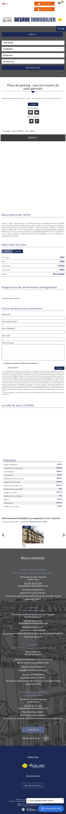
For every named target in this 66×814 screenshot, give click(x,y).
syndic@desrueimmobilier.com (33, 623)
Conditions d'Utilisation (51, 392)
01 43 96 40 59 (37, 667)
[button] (51, 808)
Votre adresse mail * (10, 321)
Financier (18, 251)
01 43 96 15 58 (45, 659)
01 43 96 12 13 (33, 620)
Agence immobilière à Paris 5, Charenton (13, 98)
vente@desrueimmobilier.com (33, 670)
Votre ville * (6, 336)
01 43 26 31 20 (33, 583)
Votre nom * (6, 314)
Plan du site (12, 801)
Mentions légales (21, 801)
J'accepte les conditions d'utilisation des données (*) (21, 363)
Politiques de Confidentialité (33, 392)
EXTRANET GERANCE (46, 9)
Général (7, 251)
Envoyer (59, 368)
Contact (33, 729)
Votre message (8, 343)
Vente (32, 34)
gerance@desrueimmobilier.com (33, 662)
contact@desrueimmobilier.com (33, 585)
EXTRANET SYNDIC (46, 3)
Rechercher (33, 68)
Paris (28, 98)
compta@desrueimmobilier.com (33, 708)
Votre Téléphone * (9, 328)
